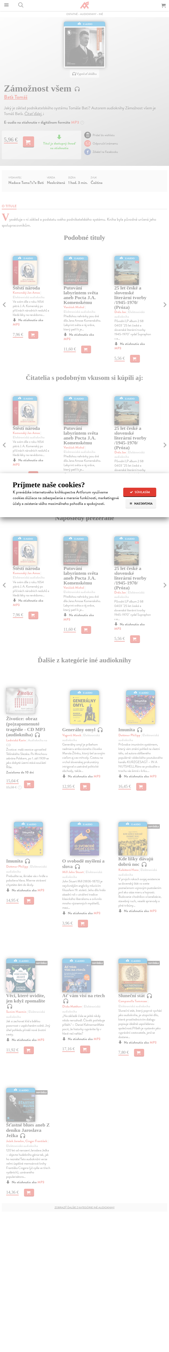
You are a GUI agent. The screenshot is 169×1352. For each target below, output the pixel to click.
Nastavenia (140, 503)
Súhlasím (140, 492)
